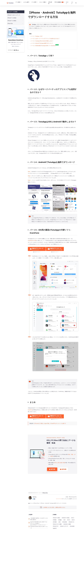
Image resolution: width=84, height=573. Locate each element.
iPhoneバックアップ (64, 526)
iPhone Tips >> (37, 503)
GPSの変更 (50, 2)
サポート (67, 2)
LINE (59, 521)
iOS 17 (72, 517)
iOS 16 (73, 519)
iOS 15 (68, 519)
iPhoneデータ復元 (56, 517)
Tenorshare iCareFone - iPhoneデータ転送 (56, 437)
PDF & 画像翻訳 (59, 2)
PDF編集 (59, 519)
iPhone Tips (45, 492)
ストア (72, 2)
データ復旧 (18, 2)
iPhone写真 (64, 521)
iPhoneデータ (71, 521)
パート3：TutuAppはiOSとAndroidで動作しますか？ (42, 41)
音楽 (69, 454)
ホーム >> (31, 503)
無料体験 (52, 469)
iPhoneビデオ (55, 526)
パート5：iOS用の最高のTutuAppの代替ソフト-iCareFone (45, 45)
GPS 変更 (54, 521)
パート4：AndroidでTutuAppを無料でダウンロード (42, 43)
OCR (64, 519)
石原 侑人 (35, 497)
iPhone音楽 (72, 526)
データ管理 (34, 2)
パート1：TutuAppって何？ (37, 36)
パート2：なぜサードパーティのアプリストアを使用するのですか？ (45, 38)
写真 (72, 454)
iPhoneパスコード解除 (57, 524)
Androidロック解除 (67, 524)
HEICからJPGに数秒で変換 (59, 462)
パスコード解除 (42, 2)
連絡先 (51, 456)
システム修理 (26, 2)
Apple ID (54, 528)
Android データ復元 (65, 517)
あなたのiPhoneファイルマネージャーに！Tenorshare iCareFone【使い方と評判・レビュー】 (39, 526)
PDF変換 (54, 519)
